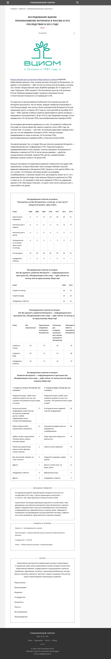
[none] (8, 3)
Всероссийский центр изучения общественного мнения (34, 79)
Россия (29, 540)
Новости (22, 9)
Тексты (17, 607)
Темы (17, 545)
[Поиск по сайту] (77, 2)
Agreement (39, 640)
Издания (18, 592)
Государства (19, 540)
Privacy (54, 640)
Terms (47, 640)
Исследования (20, 612)
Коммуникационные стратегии (39, 9)
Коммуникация (46, 545)
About (30, 640)
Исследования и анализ (33, 528)
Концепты (18, 602)
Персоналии (19, 582)
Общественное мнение (30, 545)
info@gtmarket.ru (45, 654)
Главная (14, 9)
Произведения (21, 617)
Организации (20, 533)
